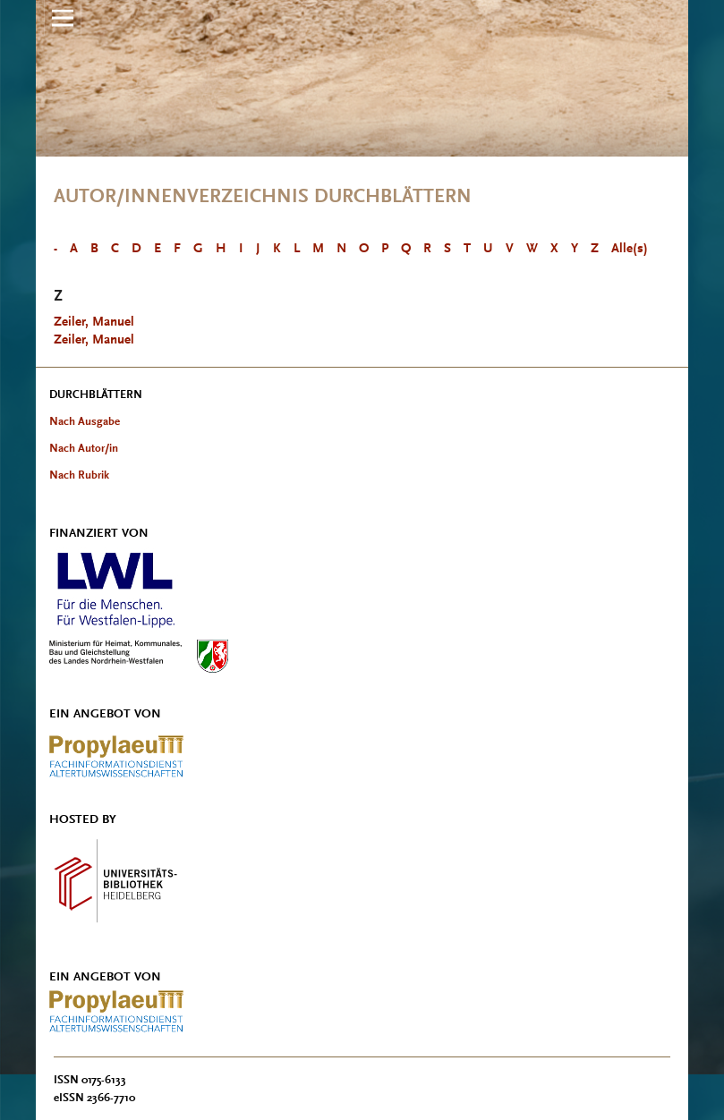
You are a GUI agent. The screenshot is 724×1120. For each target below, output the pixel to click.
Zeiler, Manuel (94, 321)
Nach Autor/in (83, 447)
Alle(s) (629, 248)
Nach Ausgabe (84, 421)
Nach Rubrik (79, 474)
